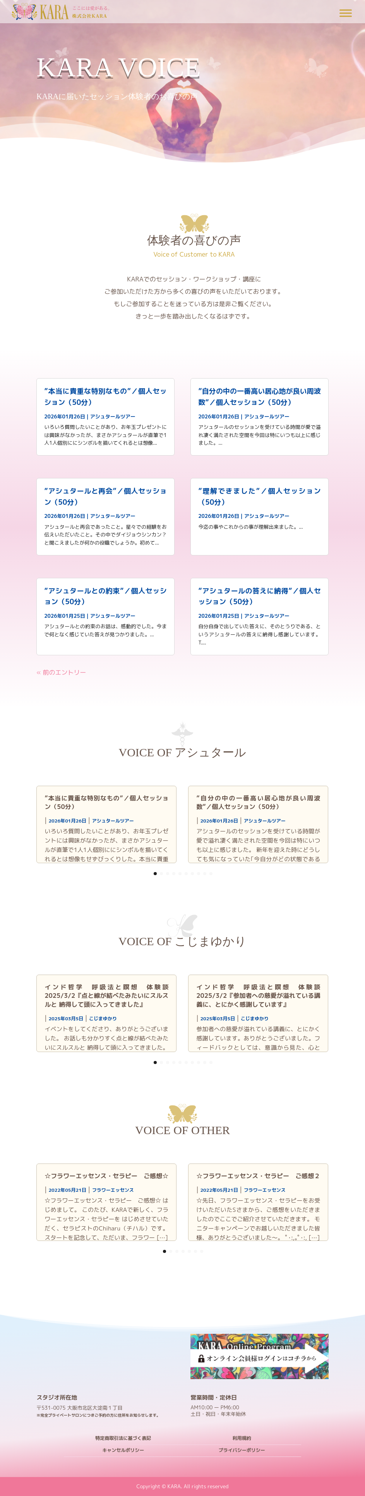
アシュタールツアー (112, 416)
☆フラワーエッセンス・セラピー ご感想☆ (106, 1176)
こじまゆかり (103, 1018)
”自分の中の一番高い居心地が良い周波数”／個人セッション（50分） (258, 802)
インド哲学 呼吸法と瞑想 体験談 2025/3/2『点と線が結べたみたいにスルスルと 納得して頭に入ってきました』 (110, 996)
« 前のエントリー (61, 672)
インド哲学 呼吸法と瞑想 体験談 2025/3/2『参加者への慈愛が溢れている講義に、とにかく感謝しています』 (261, 996)
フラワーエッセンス (113, 1190)
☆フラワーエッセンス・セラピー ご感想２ (258, 1176)
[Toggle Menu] (345, 13)
